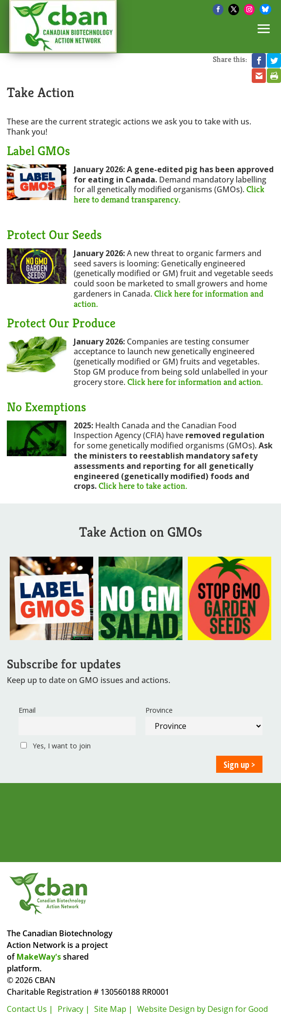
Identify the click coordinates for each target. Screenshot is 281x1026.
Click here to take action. (143, 485)
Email (27, 710)
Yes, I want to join (55, 745)
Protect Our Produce (61, 323)
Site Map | (113, 1009)
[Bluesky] (265, 9)
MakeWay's (39, 956)
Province (159, 710)
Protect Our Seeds (54, 234)
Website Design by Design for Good (202, 1009)
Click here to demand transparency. (169, 194)
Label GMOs (38, 151)
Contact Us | (30, 1009)
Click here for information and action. (168, 298)
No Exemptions (46, 407)
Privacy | (74, 1009)
